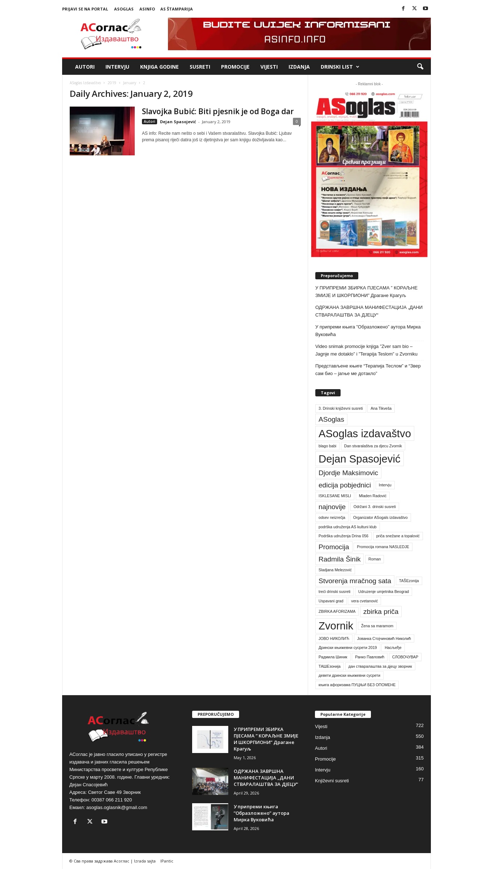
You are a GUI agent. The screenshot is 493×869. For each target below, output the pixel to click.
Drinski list (340, 67)
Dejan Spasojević (178, 121)
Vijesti (269, 66)
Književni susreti (332, 780)
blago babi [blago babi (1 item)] (327, 446)
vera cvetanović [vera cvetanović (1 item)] (364, 601)
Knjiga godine (159, 66)
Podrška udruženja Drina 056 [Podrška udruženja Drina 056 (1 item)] (343, 536)
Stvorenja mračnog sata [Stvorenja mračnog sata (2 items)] (355, 581)
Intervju (117, 66)
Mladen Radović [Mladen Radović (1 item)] (372, 496)
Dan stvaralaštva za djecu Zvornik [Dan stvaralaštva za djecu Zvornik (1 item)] (373, 446)
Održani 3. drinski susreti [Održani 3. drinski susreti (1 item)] (375, 506)
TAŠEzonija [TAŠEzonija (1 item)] (409, 580)
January (129, 82)
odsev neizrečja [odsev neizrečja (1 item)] (332, 517)
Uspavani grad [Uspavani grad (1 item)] (331, 601)
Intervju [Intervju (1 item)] (385, 485)
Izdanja (299, 66)
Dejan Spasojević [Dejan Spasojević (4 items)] (360, 459)
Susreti (200, 66)
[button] (420, 67)
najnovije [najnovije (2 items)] (332, 507)
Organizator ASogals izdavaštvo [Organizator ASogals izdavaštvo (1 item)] (380, 517)
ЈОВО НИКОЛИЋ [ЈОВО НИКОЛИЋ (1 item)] (334, 638)
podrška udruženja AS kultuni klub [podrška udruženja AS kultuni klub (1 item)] (348, 527)
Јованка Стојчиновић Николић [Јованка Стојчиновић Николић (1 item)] (384, 638)
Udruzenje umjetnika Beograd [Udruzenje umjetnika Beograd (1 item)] (383, 591)
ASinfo (147, 9)
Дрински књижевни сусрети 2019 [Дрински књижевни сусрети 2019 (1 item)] (348, 647)
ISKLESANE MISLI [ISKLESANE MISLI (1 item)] (335, 496)
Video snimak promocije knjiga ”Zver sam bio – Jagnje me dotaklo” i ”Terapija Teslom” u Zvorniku (366, 350)
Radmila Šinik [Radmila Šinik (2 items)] (339, 559)
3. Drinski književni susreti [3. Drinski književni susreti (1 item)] (341, 408)
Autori (85, 66)
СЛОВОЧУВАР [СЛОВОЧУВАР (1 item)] (405, 657)
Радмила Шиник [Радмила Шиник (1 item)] (333, 657)
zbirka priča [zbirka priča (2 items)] (380, 611)
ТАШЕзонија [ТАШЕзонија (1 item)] (330, 666)
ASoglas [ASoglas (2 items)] (331, 419)
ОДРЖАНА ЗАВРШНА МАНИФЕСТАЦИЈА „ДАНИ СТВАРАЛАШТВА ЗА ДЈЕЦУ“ (369, 311)
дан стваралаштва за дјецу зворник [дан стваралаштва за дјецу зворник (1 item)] (380, 666)
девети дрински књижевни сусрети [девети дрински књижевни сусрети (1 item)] (349, 675)
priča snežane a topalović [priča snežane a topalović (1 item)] (398, 536)
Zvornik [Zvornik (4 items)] (336, 626)
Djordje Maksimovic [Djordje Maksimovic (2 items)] (348, 473)
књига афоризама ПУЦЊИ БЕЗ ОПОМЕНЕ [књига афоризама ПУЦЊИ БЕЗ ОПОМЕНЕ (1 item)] (357, 685)
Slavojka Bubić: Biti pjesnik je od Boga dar (218, 111)
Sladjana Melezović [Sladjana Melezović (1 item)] (335, 570)
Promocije (235, 66)
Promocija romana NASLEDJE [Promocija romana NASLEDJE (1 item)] (383, 547)
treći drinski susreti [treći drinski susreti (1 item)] (334, 591)
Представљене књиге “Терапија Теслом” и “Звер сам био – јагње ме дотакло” (368, 369)
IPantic (166, 861)
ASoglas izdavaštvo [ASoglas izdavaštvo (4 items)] (365, 433)
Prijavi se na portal (85, 9)
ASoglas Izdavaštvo (85, 82)
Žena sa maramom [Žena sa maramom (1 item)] (377, 626)
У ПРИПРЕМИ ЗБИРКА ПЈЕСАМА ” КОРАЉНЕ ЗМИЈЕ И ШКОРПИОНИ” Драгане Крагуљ (366, 291)
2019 (112, 82)
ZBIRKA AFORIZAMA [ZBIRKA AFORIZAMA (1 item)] (337, 611)
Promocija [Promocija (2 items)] (334, 547)
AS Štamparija (176, 9)
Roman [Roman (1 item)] (374, 559)
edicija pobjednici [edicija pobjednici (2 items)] (345, 485)
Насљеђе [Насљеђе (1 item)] (393, 647)
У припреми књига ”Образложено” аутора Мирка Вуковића (368, 330)
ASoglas (124, 9)
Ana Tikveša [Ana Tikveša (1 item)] (381, 408)
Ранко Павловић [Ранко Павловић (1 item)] (369, 657)
